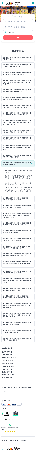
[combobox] (18, 21)
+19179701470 (8, 8)
